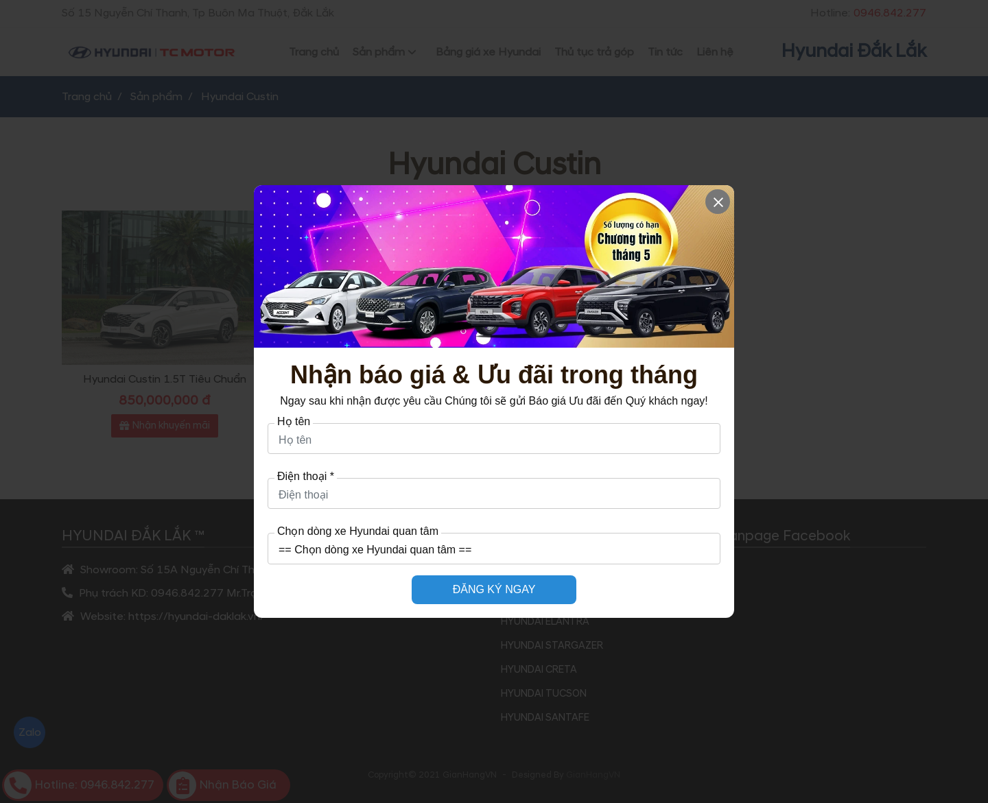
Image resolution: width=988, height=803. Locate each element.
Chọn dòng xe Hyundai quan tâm (357, 531)
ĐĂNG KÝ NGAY (494, 589)
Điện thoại (305, 476)
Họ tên (293, 421)
